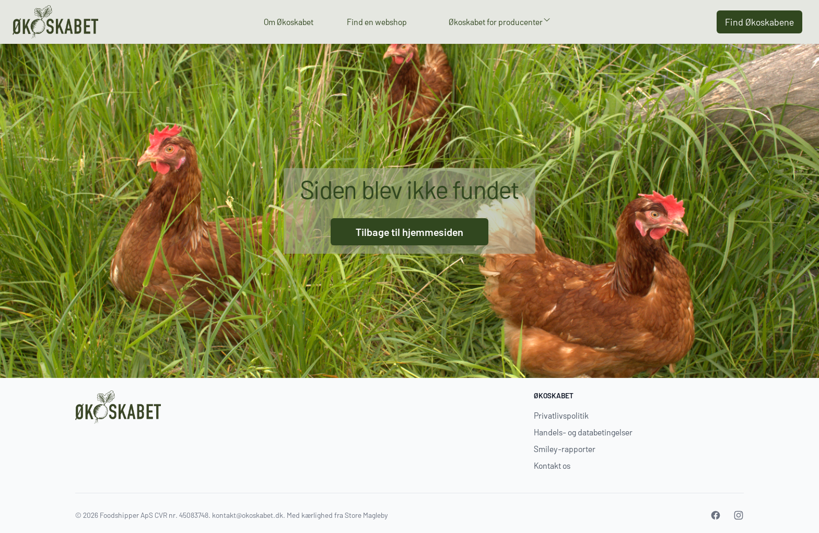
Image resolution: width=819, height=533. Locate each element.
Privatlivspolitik (561, 415)
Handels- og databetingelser (583, 432)
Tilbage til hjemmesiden (409, 232)
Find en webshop (377, 22)
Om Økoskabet (288, 22)
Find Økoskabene (759, 22)
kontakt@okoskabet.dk (247, 515)
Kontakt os (552, 465)
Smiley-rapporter (564, 449)
